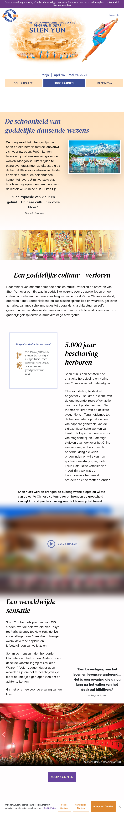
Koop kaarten (64, 83)
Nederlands (115, 15)
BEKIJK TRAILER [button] (23, 83)
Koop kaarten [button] (62, 777)
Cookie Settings (64, 806)
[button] (64, 90)
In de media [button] (104, 83)
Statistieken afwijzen (80, 806)
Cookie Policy (49, 808)
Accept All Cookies (103, 806)
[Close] (120, 806)
